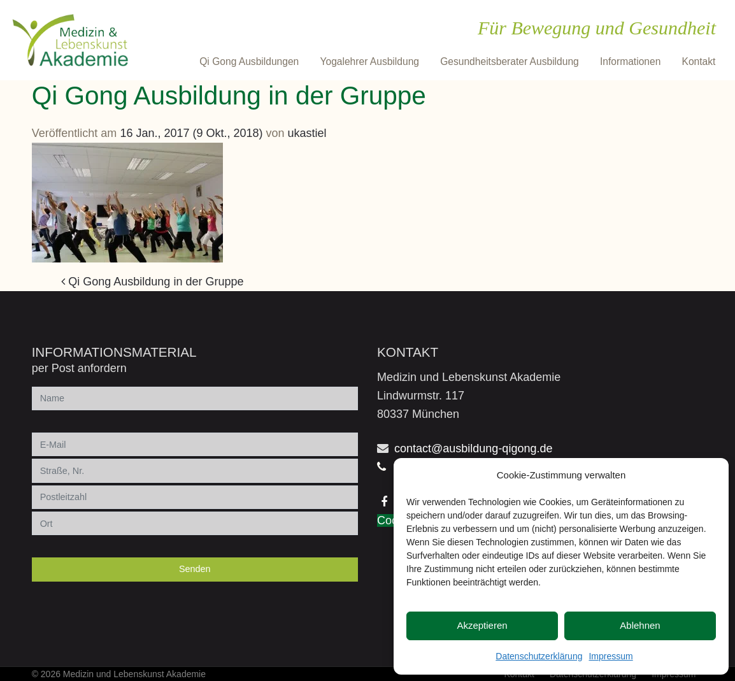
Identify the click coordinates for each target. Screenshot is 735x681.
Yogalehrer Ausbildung (369, 61)
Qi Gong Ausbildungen (249, 61)
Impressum (610, 656)
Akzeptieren (482, 625)
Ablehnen (640, 625)
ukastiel (307, 133)
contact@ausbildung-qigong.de (473, 448)
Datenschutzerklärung (539, 656)
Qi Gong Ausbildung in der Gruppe (152, 281)
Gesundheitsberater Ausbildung (509, 61)
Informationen (630, 61)
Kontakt (699, 61)
